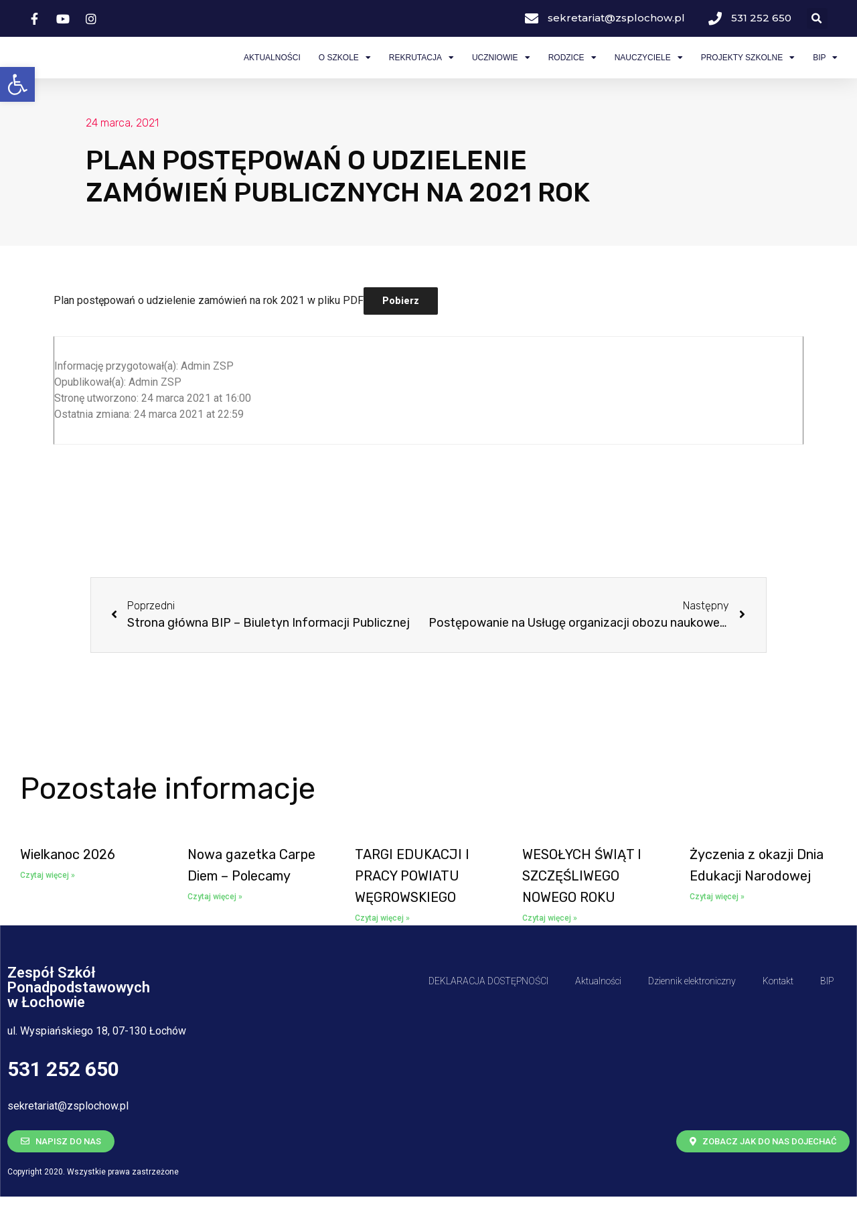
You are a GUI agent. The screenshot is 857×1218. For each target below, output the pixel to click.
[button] (17, 84)
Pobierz (400, 322)
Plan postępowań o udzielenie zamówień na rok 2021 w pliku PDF (209, 321)
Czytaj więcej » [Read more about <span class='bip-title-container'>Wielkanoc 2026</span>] (47, 896)
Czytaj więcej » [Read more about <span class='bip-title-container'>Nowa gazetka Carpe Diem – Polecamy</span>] (214, 918)
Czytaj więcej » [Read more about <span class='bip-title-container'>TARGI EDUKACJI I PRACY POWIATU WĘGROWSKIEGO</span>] (382, 939)
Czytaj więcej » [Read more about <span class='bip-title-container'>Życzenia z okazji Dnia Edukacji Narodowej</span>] (717, 918)
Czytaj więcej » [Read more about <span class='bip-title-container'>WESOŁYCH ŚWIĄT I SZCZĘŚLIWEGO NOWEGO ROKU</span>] (549, 939)
